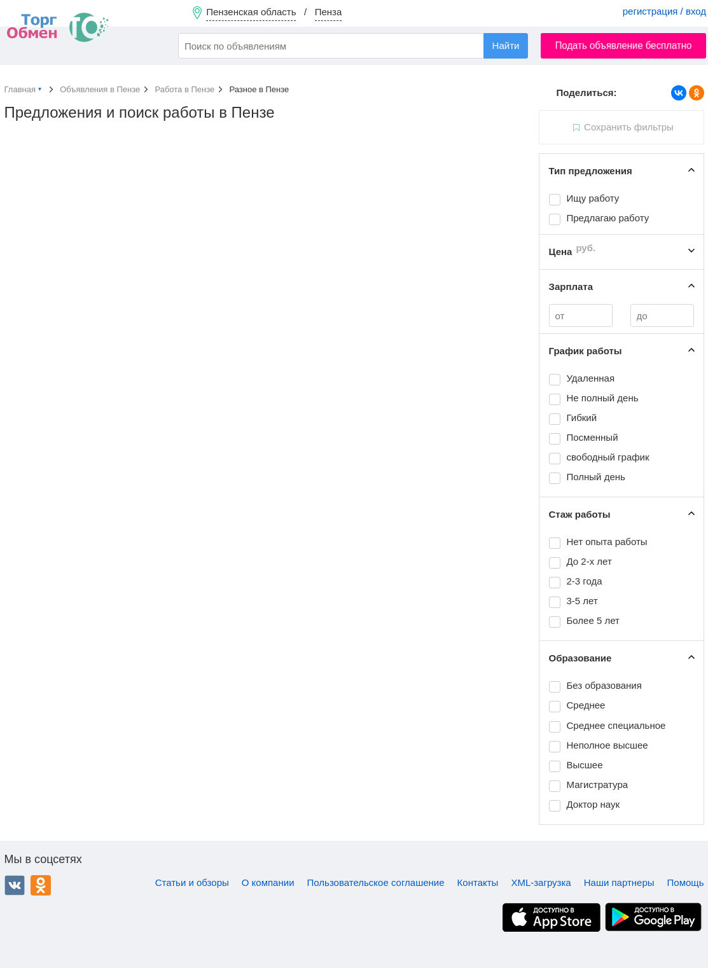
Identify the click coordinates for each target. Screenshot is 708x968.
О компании (268, 882)
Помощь (685, 882)
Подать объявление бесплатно (623, 45)
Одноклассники (41, 885)
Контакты (478, 882)
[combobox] (353, 46)
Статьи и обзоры (192, 882)
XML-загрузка (541, 882)
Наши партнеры (619, 882)
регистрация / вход (664, 11)
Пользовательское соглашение (376, 882)
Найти (506, 45)
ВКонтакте (14, 885)
